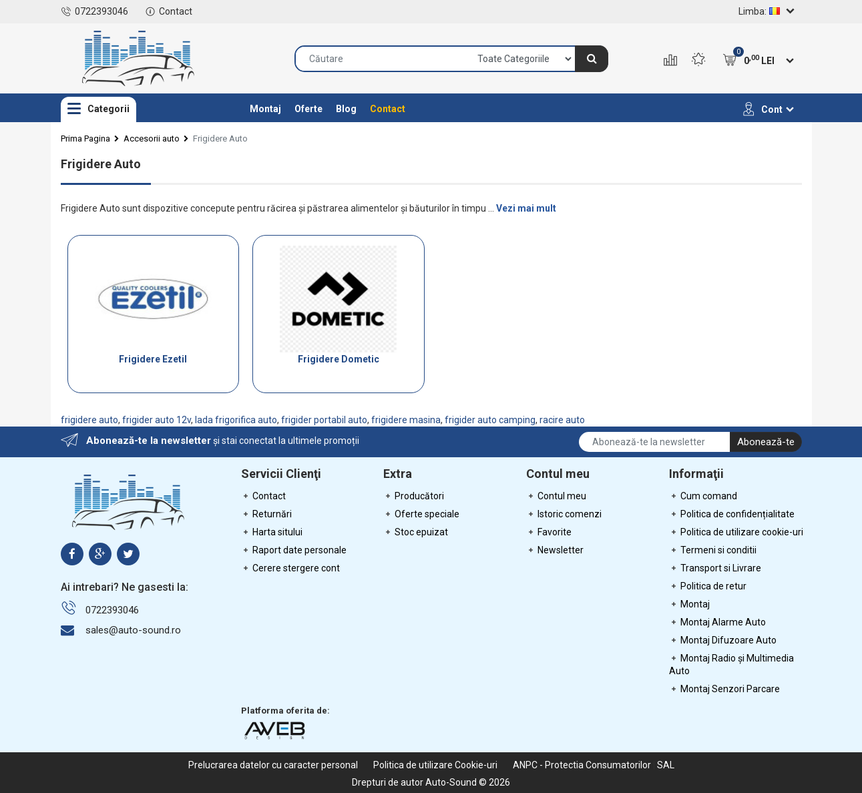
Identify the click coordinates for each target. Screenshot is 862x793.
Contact (168, 11)
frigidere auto (89, 420)
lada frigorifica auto (236, 420)
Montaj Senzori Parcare (724, 689)
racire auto (562, 420)
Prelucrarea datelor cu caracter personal (273, 765)
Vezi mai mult (526, 208)
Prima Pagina (85, 139)
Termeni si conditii (713, 550)
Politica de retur (707, 586)
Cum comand (703, 496)
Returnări (266, 514)
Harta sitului (271, 532)
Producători (413, 496)
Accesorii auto (152, 139)
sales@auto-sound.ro (133, 630)
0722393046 (94, 11)
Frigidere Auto (220, 139)
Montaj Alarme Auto (717, 622)
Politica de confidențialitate (732, 514)
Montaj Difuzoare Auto (723, 640)
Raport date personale (294, 550)
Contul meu (556, 496)
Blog (346, 108)
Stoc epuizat (415, 532)
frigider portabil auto (324, 420)
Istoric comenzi (564, 514)
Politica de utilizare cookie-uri (736, 532)
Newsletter (555, 550)
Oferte (308, 108)
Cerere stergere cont (290, 568)
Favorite (549, 532)
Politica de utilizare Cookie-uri (435, 765)
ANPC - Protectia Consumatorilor (582, 765)
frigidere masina (406, 420)
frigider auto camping (490, 420)
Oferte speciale (421, 514)
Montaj (265, 108)
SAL (665, 765)
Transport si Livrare (715, 568)
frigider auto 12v (156, 420)
